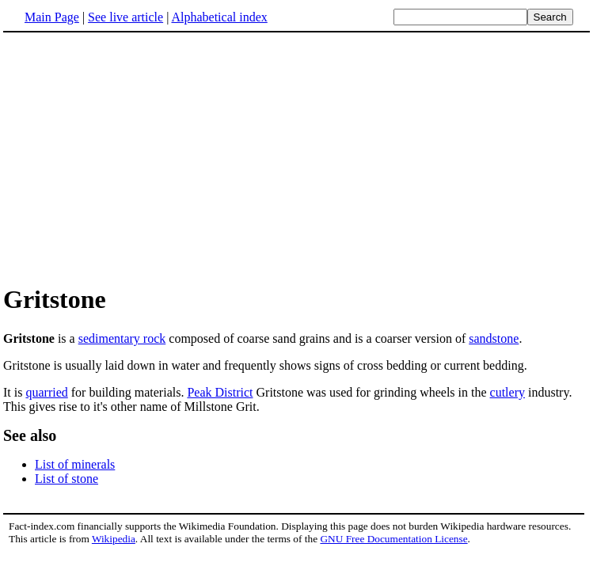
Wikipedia (113, 539)
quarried (46, 392)
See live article (125, 17)
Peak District (220, 392)
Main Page (52, 17)
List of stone (66, 478)
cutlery (507, 392)
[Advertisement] (136, 157)
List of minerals (75, 464)
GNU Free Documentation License (393, 539)
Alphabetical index (219, 17)
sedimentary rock (122, 338)
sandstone (494, 338)
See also (29, 435)
